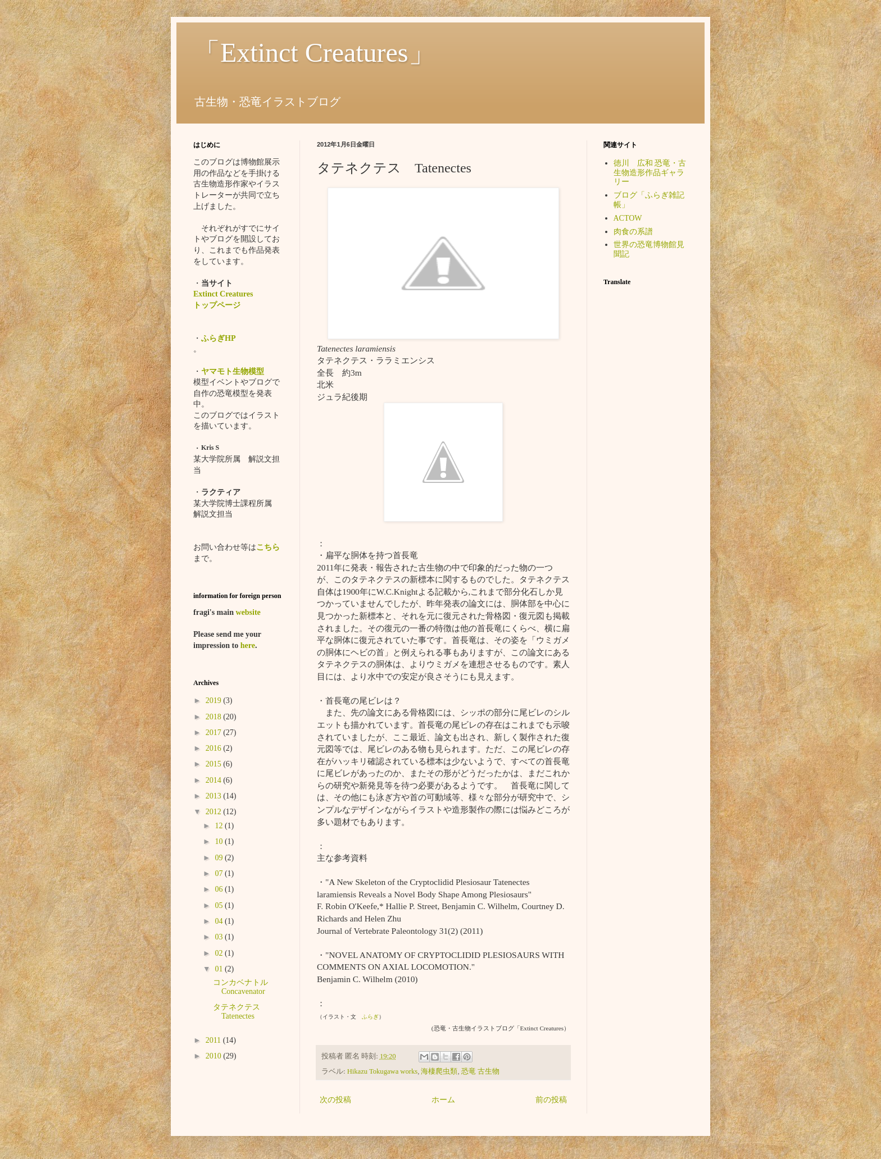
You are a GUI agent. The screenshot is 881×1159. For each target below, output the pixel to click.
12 (220, 826)
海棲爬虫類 (439, 1071)
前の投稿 (551, 1100)
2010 (215, 1056)
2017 (215, 732)
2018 (215, 717)
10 (220, 841)
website (247, 612)
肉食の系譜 (633, 231)
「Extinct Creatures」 (314, 52)
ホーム (443, 1100)
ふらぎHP (218, 338)
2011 (214, 1040)
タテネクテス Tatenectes (240, 1012)
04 (220, 921)
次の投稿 (335, 1100)
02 (220, 953)
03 (220, 937)
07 (220, 873)
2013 (215, 796)
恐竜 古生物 (480, 1071)
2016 (215, 748)
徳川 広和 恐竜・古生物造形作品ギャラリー (650, 172)
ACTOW (628, 218)
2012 (215, 811)
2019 (215, 700)
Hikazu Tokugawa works (382, 1071)
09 (220, 858)
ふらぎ (370, 1017)
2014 (215, 780)
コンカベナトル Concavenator (244, 987)
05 (220, 905)
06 (220, 889)
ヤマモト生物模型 (232, 371)
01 (220, 969)
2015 (215, 764)
